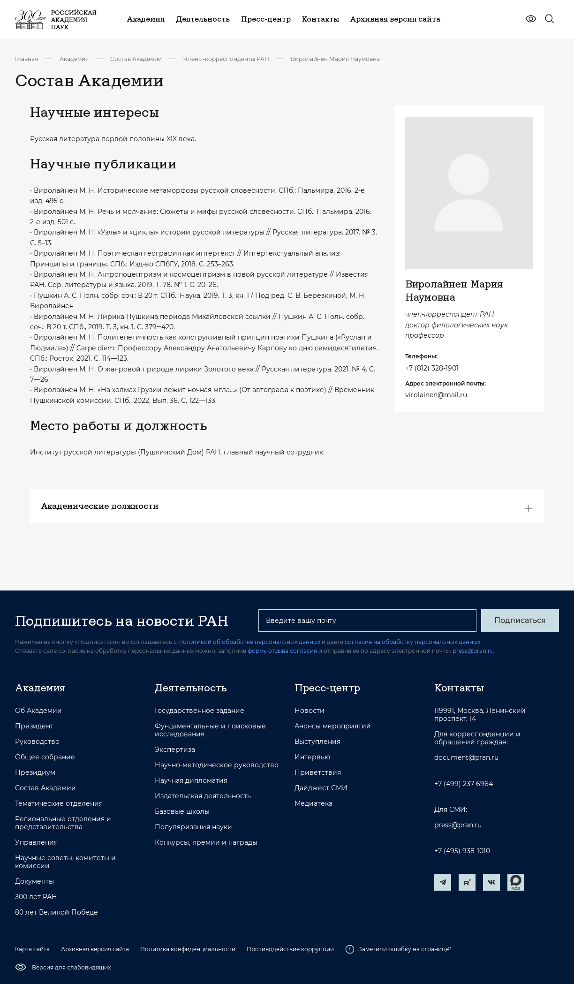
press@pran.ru (473, 650)
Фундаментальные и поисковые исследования (210, 730)
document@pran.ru (466, 758)
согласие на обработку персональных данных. (413, 641)
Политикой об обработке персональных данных (249, 641)
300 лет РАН (36, 897)
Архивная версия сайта (95, 949)
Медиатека (313, 804)
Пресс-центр (327, 687)
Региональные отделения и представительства (63, 823)
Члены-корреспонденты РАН (226, 58)
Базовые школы (182, 812)
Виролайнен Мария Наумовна (335, 58)
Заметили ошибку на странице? (398, 949)
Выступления (317, 742)
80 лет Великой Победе (56, 912)
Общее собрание (45, 757)
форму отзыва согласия (282, 650)
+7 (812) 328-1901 (432, 368)
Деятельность (191, 687)
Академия (74, 58)
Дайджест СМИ (321, 788)
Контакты (459, 687)
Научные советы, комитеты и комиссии (65, 862)
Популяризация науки (193, 827)
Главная (26, 58)
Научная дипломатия (191, 781)
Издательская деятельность (203, 796)
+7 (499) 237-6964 (463, 784)
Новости (310, 711)
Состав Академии (136, 58)
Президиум (35, 773)
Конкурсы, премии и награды (206, 843)
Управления (36, 843)
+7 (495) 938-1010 (462, 851)
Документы (34, 882)
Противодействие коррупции (290, 949)
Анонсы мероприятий (333, 726)
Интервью (312, 757)
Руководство (37, 742)
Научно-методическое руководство (217, 765)
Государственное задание (199, 711)
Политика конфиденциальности (187, 949)
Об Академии (38, 711)
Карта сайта (32, 949)
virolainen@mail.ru (436, 395)
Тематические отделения (59, 804)
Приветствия (318, 773)
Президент (34, 726)
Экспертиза (175, 750)
